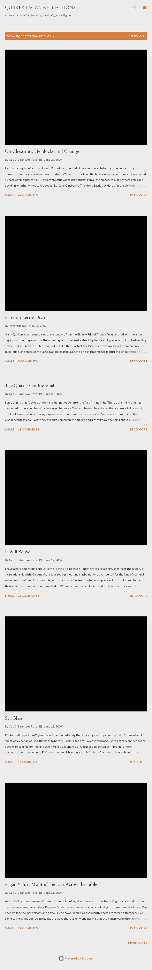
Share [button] (9, 195)
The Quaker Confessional (29, 385)
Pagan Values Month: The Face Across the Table (51, 884)
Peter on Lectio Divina (26, 317)
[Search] (134, 7)
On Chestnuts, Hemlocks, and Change (42, 151)
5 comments (28, 361)
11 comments (28, 429)
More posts (137, 943)
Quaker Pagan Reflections (40, 7)
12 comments (28, 762)
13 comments (28, 595)
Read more (138, 195)
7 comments (28, 928)
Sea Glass (14, 718)
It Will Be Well (19, 551)
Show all (136, 36)
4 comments (28, 195)
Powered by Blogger (76, 958)
